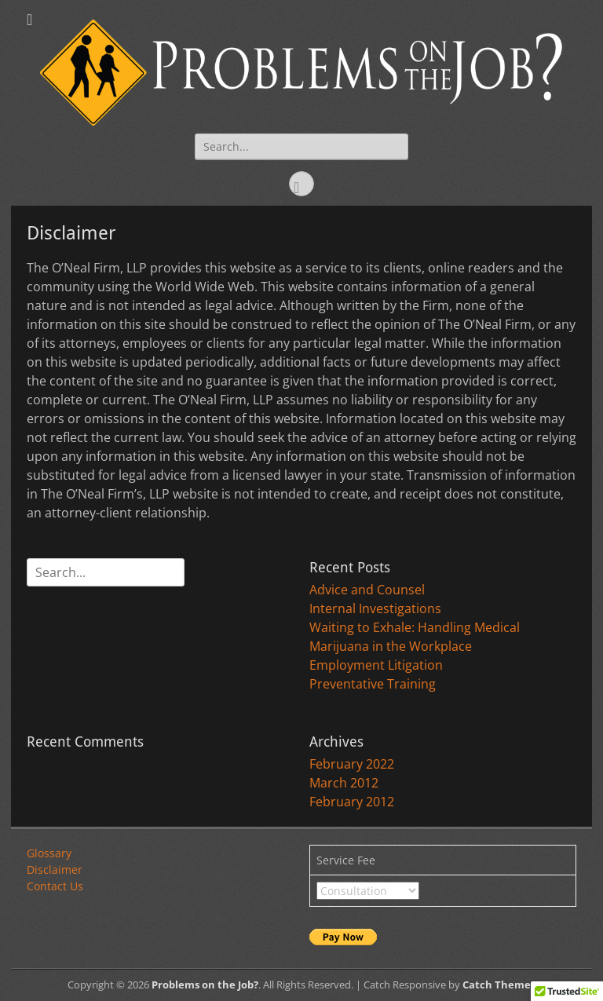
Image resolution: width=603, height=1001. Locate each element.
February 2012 (351, 801)
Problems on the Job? (205, 984)
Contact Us (55, 886)
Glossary (49, 853)
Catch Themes (498, 984)
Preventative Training (372, 683)
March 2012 (343, 782)
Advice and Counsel (367, 589)
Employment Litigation (376, 665)
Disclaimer (54, 869)
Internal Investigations (375, 608)
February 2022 (351, 764)
